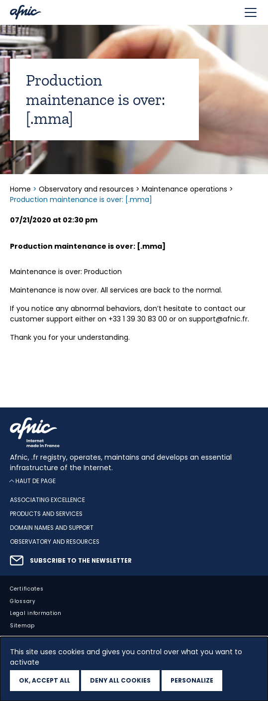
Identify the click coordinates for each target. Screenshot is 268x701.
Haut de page (35, 481)
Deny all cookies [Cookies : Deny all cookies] (120, 680)
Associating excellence (47, 500)
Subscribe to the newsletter (81, 561)
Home (21, 189)
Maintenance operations (184, 189)
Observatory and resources (86, 189)
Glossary (23, 601)
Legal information (36, 613)
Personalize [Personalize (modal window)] (192, 680)
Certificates (26, 589)
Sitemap (22, 625)
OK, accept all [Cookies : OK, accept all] (44, 680)
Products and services (46, 514)
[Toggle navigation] (250, 12)
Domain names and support (51, 528)
